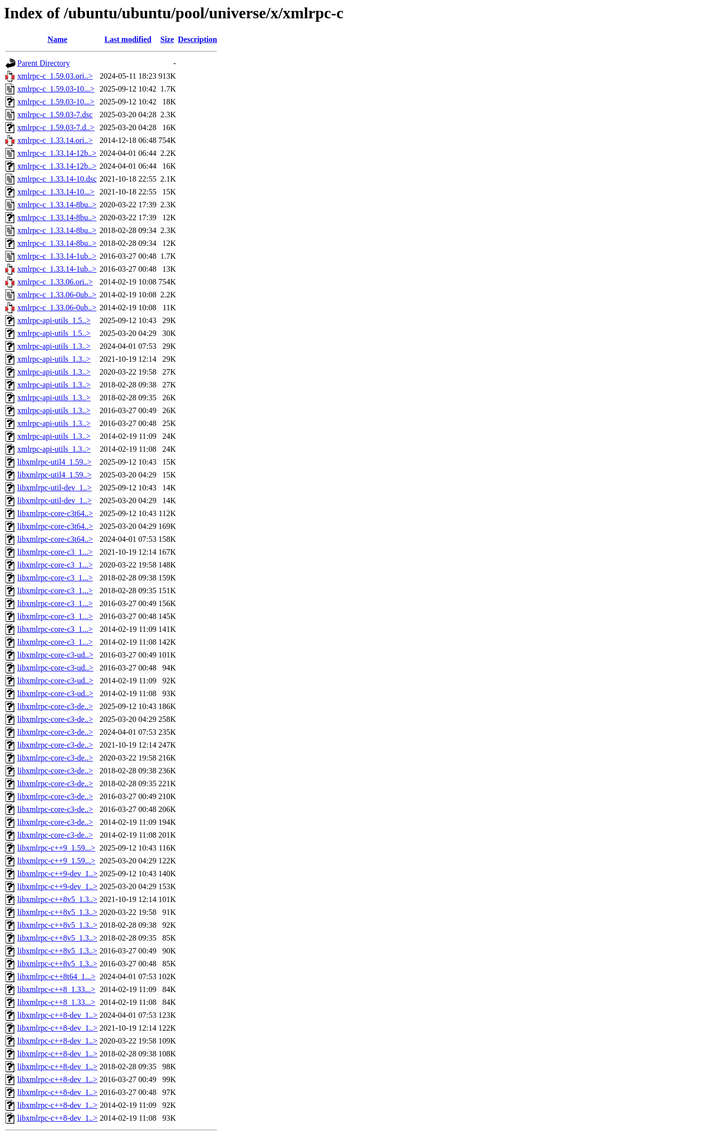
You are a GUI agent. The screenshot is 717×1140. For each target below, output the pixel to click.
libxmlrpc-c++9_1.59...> (56, 848)
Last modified (127, 39)
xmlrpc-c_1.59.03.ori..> (55, 76)
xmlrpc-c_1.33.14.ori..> (55, 140)
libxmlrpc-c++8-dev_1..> (57, 1015)
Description (197, 39)
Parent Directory (43, 63)
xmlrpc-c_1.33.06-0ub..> (56, 294)
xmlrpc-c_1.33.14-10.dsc (56, 179)
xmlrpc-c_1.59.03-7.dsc (54, 114)
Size (167, 39)
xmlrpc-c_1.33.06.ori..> (55, 282)
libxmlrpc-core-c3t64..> (55, 513)
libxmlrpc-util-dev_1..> (54, 487)
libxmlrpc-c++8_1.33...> (56, 989)
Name (57, 39)
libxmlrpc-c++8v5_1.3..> (57, 899)
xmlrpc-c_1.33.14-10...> (55, 192)
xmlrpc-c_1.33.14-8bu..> (56, 204)
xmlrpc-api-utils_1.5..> (53, 320)
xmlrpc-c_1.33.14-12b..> (56, 153)
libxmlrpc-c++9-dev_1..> (57, 873)
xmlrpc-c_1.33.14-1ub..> (56, 256)
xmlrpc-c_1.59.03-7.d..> (55, 127)
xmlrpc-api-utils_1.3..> (53, 346)
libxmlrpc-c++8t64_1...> (56, 976)
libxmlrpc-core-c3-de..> (55, 706)
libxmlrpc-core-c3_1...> (55, 552)
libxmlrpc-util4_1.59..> (54, 462)
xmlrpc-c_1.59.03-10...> (55, 89)
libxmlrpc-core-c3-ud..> (55, 655)
